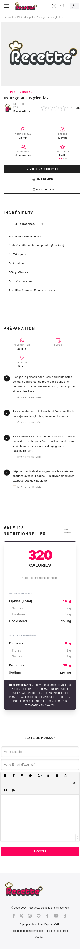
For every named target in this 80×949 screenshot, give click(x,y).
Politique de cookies (57, 930)
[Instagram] (30, 916)
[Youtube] (56, 916)
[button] (5, 775)
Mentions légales (42, 924)
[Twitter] (21, 916)
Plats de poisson (40, 737)
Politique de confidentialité (27, 930)
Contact (40, 937)
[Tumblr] (47, 916)
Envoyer (40, 851)
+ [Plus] (42, 224)
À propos (25, 924)
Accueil (9, 17)
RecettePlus (21, 111)
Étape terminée (27, 397)
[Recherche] (62, 6)
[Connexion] (74, 6)
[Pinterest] (38, 915)
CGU (57, 924)
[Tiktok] (65, 916)
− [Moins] (8, 224)
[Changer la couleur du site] (54, 6)
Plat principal (25, 17)
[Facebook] (13, 916)
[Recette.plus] (29, 7)
